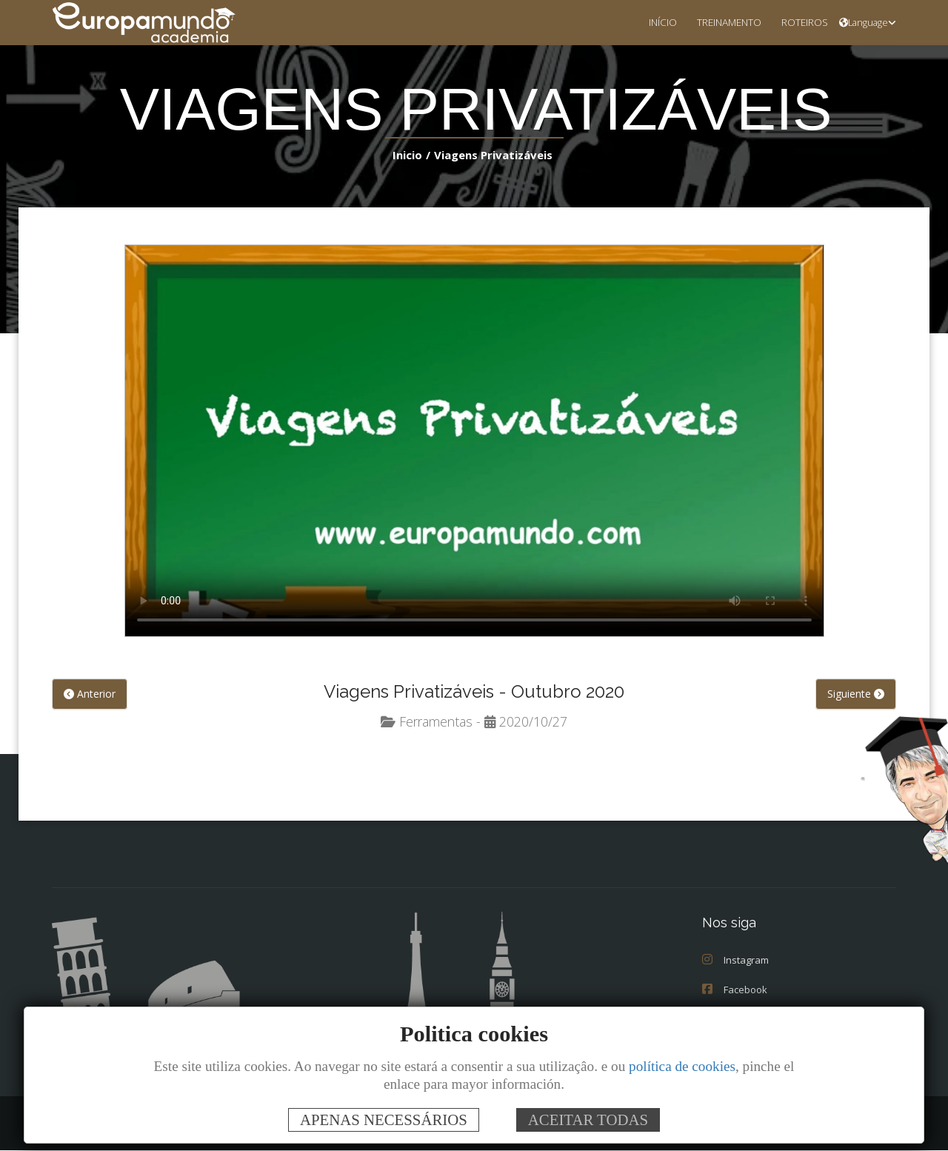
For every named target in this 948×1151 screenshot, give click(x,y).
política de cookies (682, 1066)
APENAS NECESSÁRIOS (383, 1119)
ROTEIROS (800, 21)
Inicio (410, 154)
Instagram (734, 960)
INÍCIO (645, 21)
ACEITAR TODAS (588, 1119)
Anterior (88, 695)
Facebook (734, 989)
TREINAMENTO (717, 21)
